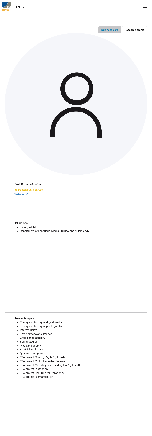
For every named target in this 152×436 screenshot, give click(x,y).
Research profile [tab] (134, 29)
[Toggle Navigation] (145, 6)
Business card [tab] (110, 29)
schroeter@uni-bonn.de (28, 189)
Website (21, 194)
